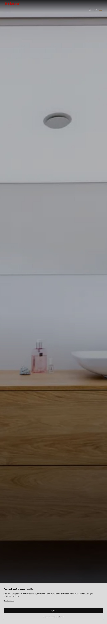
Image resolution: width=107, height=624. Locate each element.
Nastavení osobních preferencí (53, 617)
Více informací (9, 601)
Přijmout (53, 610)
